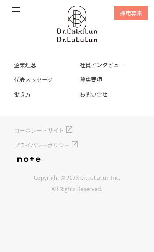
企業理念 (25, 65)
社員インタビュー (102, 65)
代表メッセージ (33, 79)
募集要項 (91, 79)
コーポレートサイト (39, 130)
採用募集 (131, 13)
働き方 (22, 94)
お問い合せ (94, 94)
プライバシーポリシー (42, 145)
